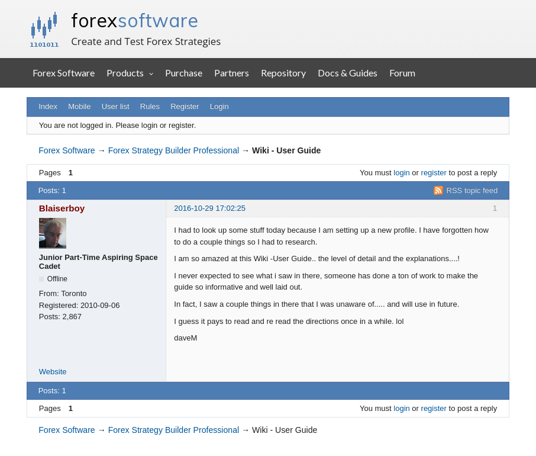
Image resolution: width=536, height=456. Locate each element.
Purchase (183, 72)
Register (184, 106)
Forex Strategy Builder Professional (173, 150)
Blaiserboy (62, 208)
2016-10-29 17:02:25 (210, 208)
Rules (150, 106)
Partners (231, 72)
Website (53, 371)
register (434, 172)
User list (116, 106)
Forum (402, 72)
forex (134, 20)
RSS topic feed (472, 190)
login (401, 172)
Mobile (79, 106)
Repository (283, 72)
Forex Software (64, 72)
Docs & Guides (347, 72)
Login (219, 106)
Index (47, 106)
